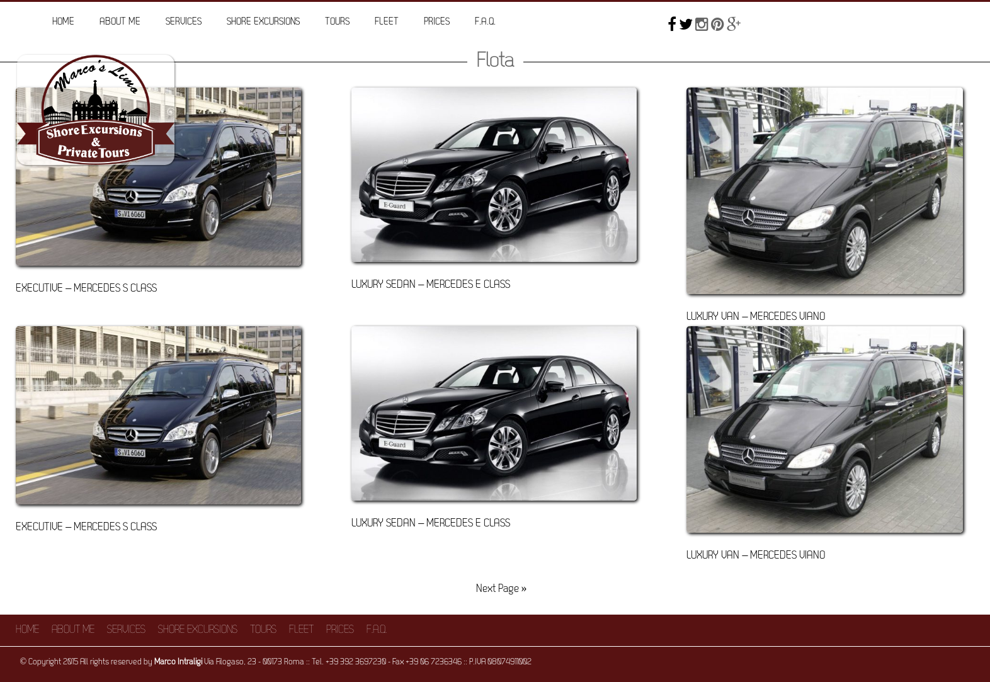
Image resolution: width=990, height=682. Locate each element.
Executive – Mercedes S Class (86, 289)
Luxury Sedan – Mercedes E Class (430, 285)
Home (63, 22)
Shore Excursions (263, 22)
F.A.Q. (485, 22)
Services (184, 22)
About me (120, 22)
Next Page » (501, 589)
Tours (337, 22)
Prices (437, 22)
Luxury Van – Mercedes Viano (755, 317)
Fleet (387, 22)
